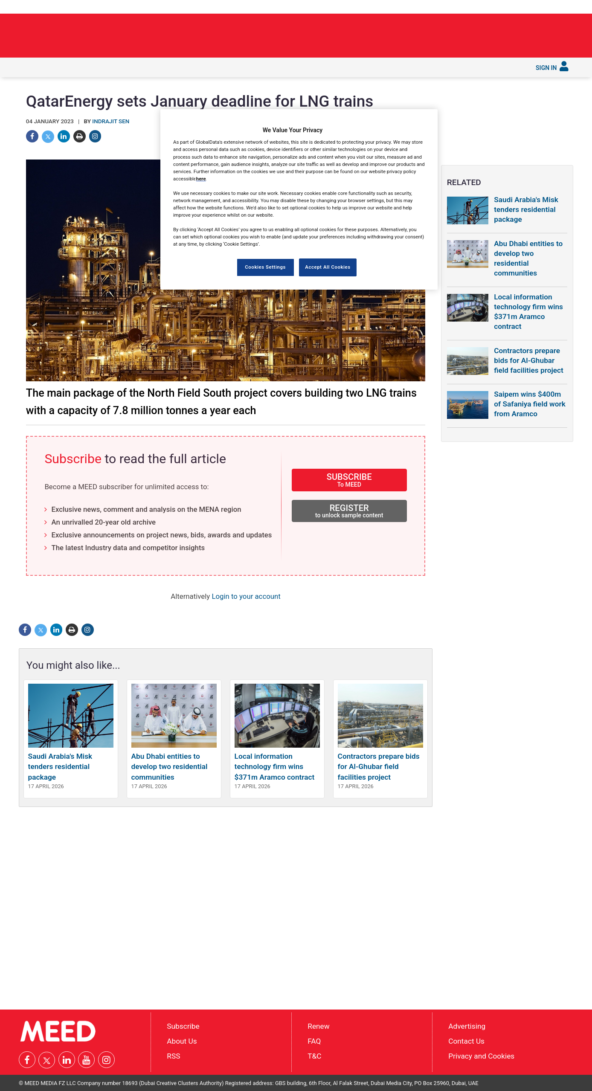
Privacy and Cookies (481, 1055)
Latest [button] (54, 66)
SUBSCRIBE (349, 479)
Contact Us (466, 1041)
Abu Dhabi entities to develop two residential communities (169, 766)
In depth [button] (87, 66)
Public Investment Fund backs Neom (462, 33)
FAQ (314, 1041)
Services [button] (313, 66)
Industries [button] (126, 66)
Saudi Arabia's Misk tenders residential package (60, 766)
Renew (318, 1026)
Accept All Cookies (327, 267)
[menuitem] (30, 67)
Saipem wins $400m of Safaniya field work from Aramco (530, 404)
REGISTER (349, 511)
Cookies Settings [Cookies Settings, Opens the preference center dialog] (265, 267)
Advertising (466, 1026)
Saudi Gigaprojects (221, 66)
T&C (314, 1055)
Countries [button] (167, 66)
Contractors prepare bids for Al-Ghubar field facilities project (379, 766)
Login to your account (246, 596)
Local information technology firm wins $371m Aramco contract (275, 766)
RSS (173, 1055)
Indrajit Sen (110, 121)
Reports (274, 66)
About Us (182, 1041)
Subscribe (352, 66)
